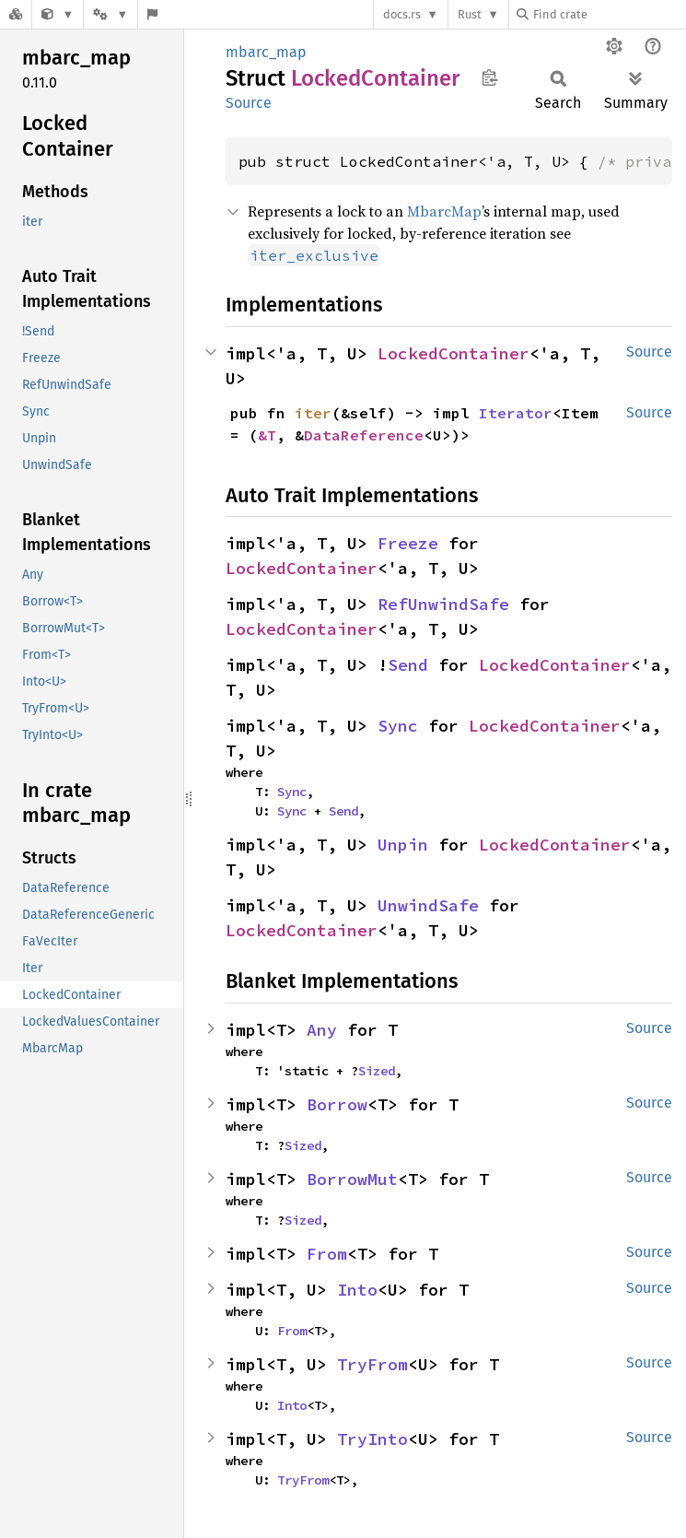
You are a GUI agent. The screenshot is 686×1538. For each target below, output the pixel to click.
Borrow (337, 1104)
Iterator (515, 413)
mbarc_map (266, 52)
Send (408, 664)
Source (249, 103)
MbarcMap (444, 211)
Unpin (403, 844)
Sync (398, 725)
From (327, 1253)
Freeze (408, 543)
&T (267, 435)
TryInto (372, 1439)
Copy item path (489, 77)
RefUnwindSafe (443, 604)
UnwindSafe (428, 905)
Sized (376, 1071)
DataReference (364, 435)
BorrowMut (352, 1179)
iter (313, 413)
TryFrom (372, 1364)
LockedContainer (453, 353)
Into (357, 1289)
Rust (470, 14)
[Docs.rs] (15, 14)
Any (322, 1029)
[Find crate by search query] (608, 14)
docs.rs (402, 14)
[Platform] (110, 14)
